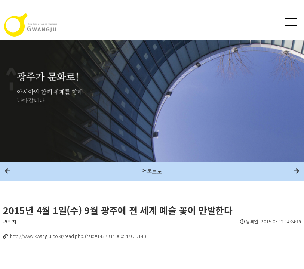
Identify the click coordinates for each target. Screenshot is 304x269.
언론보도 (152, 171)
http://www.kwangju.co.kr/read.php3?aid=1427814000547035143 (78, 236)
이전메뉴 (7, 171)
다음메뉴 (296, 171)
